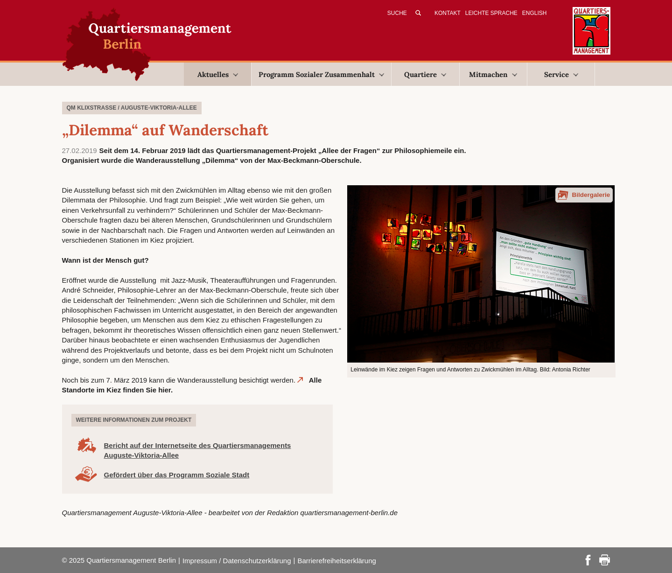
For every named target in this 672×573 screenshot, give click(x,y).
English (534, 13)
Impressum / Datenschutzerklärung (236, 561)
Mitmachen (493, 74)
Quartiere (425, 74)
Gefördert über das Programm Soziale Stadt (177, 475)
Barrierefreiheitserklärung (336, 561)
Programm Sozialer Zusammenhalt (321, 74)
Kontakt (447, 13)
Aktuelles (217, 74)
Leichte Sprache (491, 13)
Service (561, 74)
